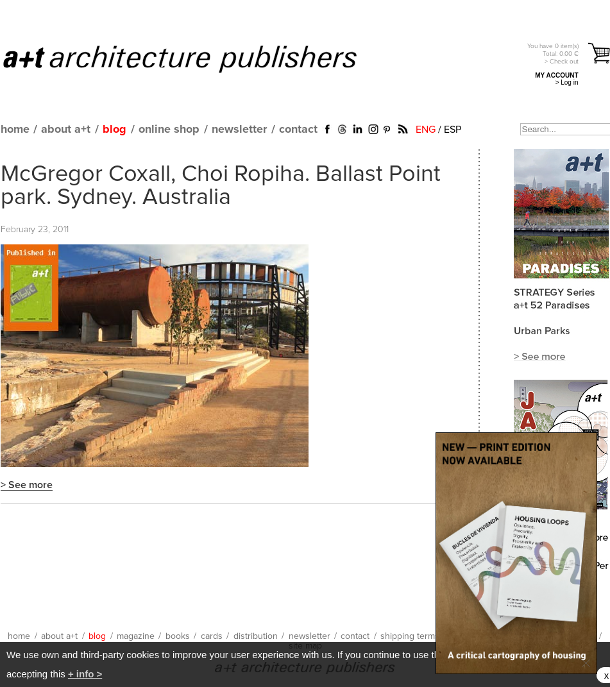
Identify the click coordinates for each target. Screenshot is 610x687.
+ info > (85, 673)
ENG (426, 129)
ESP (452, 129)
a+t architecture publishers (196, 58)
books (177, 636)
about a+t (65, 129)
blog (114, 129)
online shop (169, 129)
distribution (255, 636)
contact (298, 129)
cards (212, 636)
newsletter (239, 129)
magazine (136, 636)
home (15, 129)
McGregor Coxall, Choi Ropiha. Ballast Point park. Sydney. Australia (221, 186)
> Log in (567, 82)
